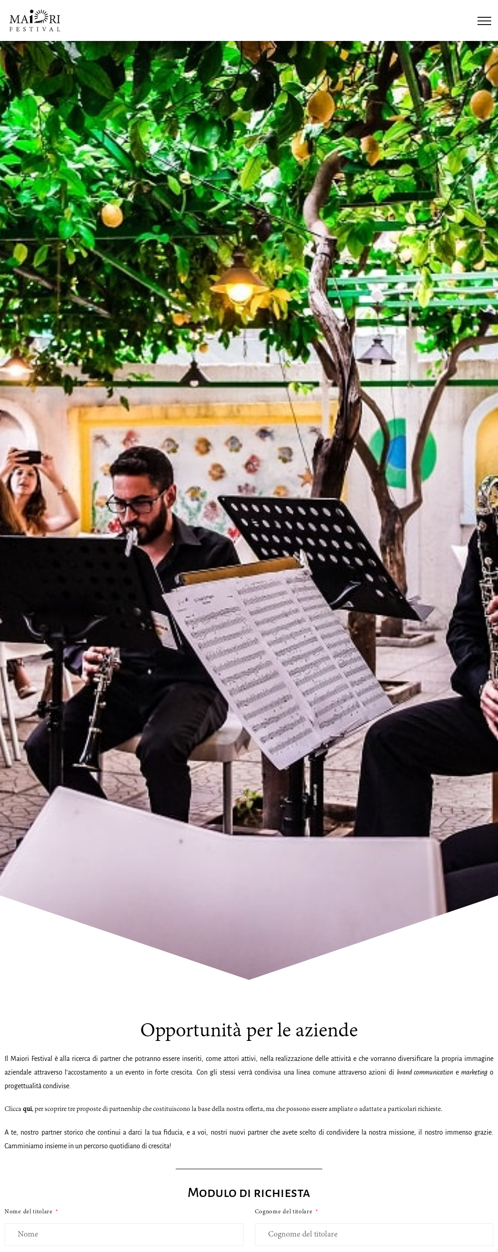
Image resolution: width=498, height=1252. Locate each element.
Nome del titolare (30, 1212)
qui (27, 1109)
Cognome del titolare (285, 1212)
